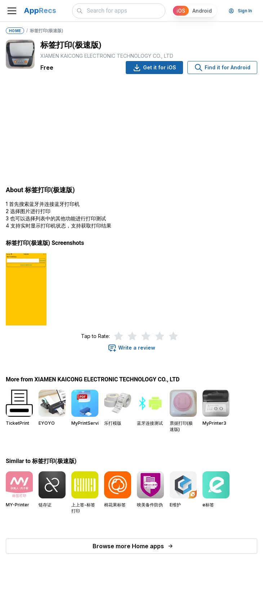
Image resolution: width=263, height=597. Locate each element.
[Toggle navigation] (12, 11)
